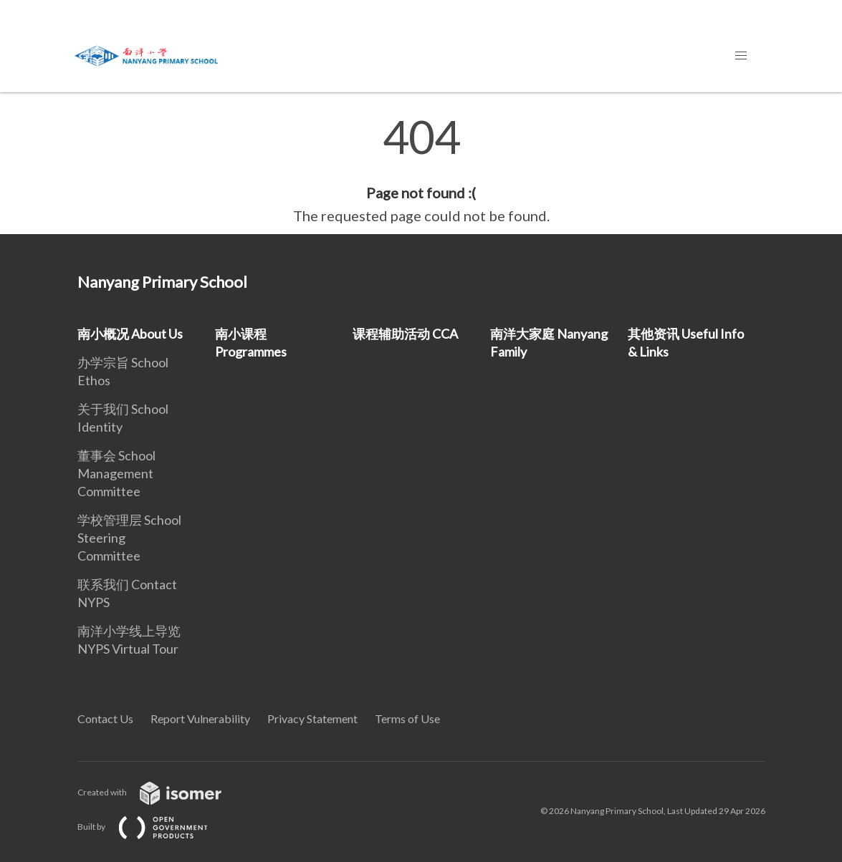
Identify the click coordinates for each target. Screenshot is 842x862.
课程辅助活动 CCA (405, 334)
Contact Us (105, 718)
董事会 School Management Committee (116, 473)
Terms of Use (407, 718)
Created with (160, 792)
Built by (154, 826)
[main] (421, 170)
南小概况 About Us (130, 334)
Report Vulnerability (200, 718)
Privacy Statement (312, 718)
